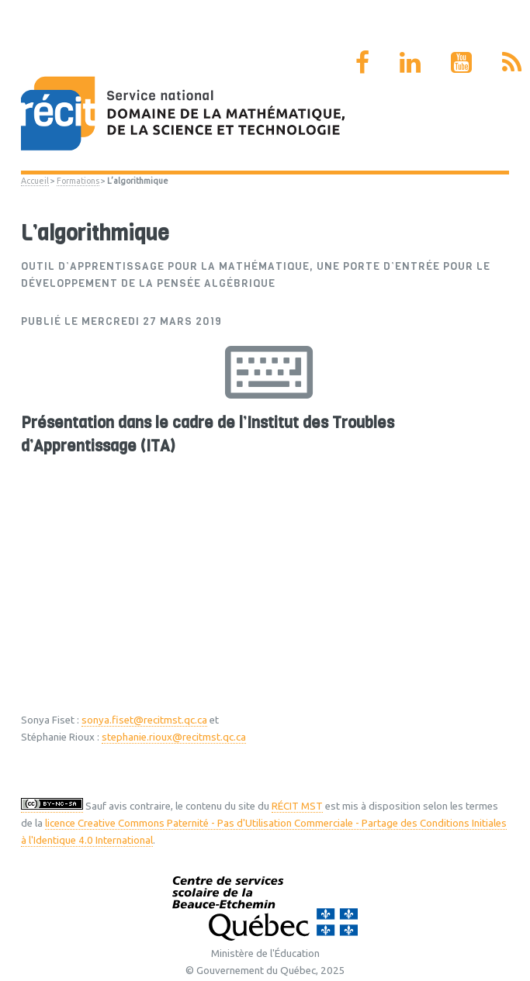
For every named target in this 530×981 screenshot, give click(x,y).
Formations (78, 180)
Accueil (35, 180)
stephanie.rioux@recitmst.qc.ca (174, 737)
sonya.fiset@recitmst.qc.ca (144, 720)
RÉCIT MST (297, 806)
